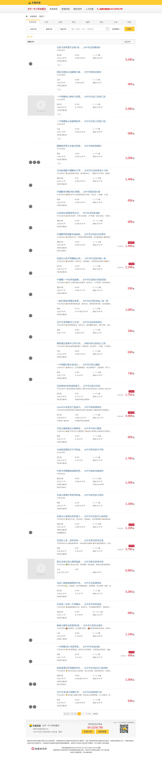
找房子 (129, 29)
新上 (59, 65)
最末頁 (95, 714)
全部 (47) (31, 42)
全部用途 (32, 22)
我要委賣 (102, 732)
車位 (101, 22)
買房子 (41, 16)
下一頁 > (88, 714)
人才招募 (90, 9)
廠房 (88, 22)
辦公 (74, 22)
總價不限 (51, 29)
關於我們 (78, 9)
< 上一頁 (73, 714)
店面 (60, 22)
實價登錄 (66, 9)
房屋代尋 (88, 732)
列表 (30, 37)
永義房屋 (34, 2)
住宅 (46, 22)
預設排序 (129, 41)
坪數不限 (64, 29)
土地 (115, 22)
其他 (129, 22)
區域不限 (35, 29)
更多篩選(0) (117, 29)
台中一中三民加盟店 (37, 9)
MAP (60, 732)
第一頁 (66, 714)
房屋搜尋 (54, 9)
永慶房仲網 (39, 748)
